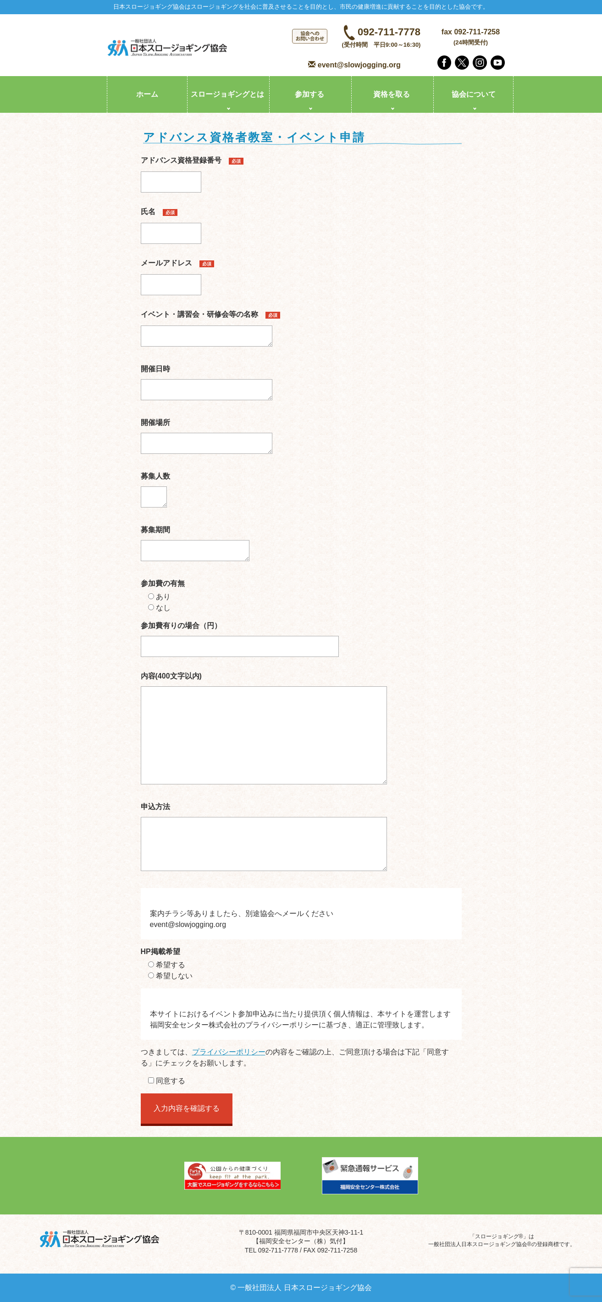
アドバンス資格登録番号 (192, 171)
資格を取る (391, 94)
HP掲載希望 (160, 951)
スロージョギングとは (227, 94)
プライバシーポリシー (228, 1052)
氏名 (171, 222)
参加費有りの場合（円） (240, 636)
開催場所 (206, 439)
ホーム (147, 94)
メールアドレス (177, 273)
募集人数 (155, 492)
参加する (309, 94)
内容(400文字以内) (264, 731)
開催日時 (206, 385)
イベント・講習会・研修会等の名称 (210, 331)
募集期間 (195, 546)
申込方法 (264, 840)
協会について (474, 94)
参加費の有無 (163, 583)
